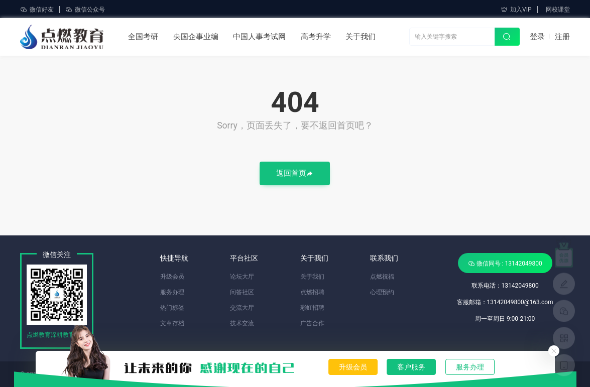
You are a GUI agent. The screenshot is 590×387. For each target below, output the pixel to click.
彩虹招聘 (312, 307)
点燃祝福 (382, 276)
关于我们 (360, 36)
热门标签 (172, 307)
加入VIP (516, 9)
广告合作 (312, 323)
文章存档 (172, 323)
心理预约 (382, 292)
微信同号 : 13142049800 (505, 263)
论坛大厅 (242, 276)
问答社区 (242, 292)
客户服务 (411, 367)
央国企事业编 (195, 36)
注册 (562, 36)
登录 (537, 36)
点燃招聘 (312, 292)
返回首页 (294, 174)
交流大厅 (242, 307)
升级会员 (353, 367)
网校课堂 (558, 9)
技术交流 (242, 323)
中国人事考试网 (259, 36)
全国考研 (143, 36)
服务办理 (470, 367)
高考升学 (316, 36)
